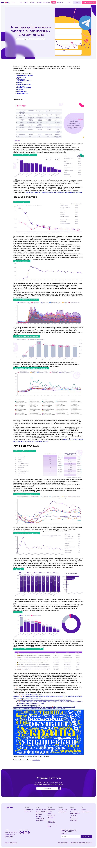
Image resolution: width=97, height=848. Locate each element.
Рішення (32, 2)
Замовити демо (89, 2)
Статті (83, 809)
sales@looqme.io (10, 834)
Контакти (60, 2)
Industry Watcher (41, 812)
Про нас (39, 2)
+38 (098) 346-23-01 (11, 832)
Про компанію (63, 809)
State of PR (73, 820)
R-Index (38, 816)
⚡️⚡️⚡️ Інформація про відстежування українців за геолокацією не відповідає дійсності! (44, 700)
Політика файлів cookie (63, 842)
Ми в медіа (62, 812)
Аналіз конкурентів (51, 814)
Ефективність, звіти (52, 825)
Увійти (77, 2)
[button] (70, 2)
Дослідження (74, 818)
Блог (53, 2)
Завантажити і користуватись (75, 812)
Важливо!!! (16, 696)
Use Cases (73, 816)
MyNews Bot (28, 812)
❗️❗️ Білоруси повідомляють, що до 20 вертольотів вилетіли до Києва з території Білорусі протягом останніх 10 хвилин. (44, 708)
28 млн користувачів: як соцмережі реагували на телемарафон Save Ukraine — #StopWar (53, 192)
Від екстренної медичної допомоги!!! (28, 705)
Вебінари (73, 809)
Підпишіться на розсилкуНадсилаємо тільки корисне (68, 831)
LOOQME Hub (29, 809)
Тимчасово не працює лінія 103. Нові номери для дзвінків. (31, 707)
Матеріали (46, 2)
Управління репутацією (51, 821)
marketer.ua (36, 760)
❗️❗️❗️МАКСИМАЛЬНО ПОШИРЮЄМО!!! (29, 694)
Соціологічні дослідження (40, 819)
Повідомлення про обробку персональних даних (81, 842)
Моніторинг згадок (51, 810)
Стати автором (86, 812)
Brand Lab (39, 814)
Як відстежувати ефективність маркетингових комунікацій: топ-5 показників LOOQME (48, 440)
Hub (21, 2)
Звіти (25, 2)
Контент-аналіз (41, 809)
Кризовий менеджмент (52, 818)
